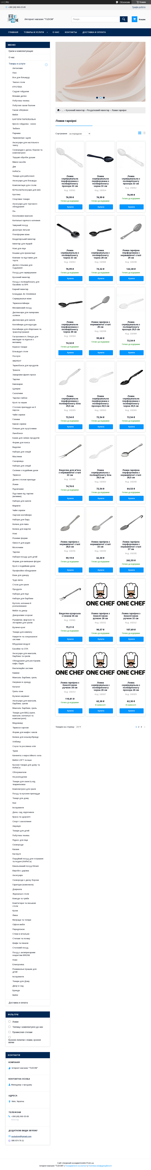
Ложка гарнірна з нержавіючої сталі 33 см (100, 544)
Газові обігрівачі (20, 110)
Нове (14, 960)
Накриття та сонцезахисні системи (24, 638)
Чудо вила (17, 580)
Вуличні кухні (18, 627)
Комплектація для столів (24, 185)
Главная (13, 32)
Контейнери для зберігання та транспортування (26, 330)
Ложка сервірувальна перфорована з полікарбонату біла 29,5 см (70, 401)
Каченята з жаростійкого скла (26, 755)
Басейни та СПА (20, 649)
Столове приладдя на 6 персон (24, 408)
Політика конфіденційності (100, 1166)
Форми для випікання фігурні (26, 561)
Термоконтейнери (20, 303)
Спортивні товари (21, 199)
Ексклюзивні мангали (22, 216)
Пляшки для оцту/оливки (24, 428)
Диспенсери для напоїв (23, 320)
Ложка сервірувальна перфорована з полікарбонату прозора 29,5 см (100, 401)
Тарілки (16, 379)
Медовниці (17, 723)
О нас (56, 32)
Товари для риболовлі (23, 176)
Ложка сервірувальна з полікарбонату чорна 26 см (100, 686)
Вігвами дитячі (19, 96)
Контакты (71, 32)
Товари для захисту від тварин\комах (23, 782)
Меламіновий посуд (22, 308)
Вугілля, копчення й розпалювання (21, 604)
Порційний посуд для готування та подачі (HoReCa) (27, 860)
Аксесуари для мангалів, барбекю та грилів (24, 654)
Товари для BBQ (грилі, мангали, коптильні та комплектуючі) (23, 715)
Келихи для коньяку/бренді (25, 737)
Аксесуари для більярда (24, 180)
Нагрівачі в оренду (21, 682)
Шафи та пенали (20, 943)
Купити (70, 207)
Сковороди (17, 845)
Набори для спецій (21, 452)
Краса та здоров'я (21, 817)
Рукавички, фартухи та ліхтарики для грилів (23, 621)
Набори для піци (20, 594)
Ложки (15, 484)
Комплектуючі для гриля (24, 789)
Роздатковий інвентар (98, 110)
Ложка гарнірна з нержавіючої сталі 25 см (100, 324)
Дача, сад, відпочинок (23, 812)
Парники (16, 133)
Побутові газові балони (23, 105)
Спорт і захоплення (21, 821)
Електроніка (18, 964)
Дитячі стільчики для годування (22, 266)
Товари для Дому (21, 981)
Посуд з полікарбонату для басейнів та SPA (25, 283)
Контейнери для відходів (24, 324)
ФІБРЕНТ (16, 361)
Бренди (16, 990)
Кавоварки (17, 384)
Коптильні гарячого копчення (26, 220)
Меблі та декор (19, 610)
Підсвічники (18, 489)
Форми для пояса (21, 442)
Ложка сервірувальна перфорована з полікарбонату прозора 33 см (69, 181)
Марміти (16, 506)
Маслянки (17, 456)
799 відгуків (125, 2)
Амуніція (16, 826)
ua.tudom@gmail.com (21, 1136)
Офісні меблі (18, 924)
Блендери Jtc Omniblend (24, 294)
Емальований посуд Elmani (25, 866)
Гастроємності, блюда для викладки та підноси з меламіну (25, 339)
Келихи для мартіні (21, 529)
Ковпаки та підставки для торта (24, 259)
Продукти (17, 589)
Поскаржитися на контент (76, 1166)
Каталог (16, 687)
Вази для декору (20, 575)
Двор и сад (18, 986)
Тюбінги (16, 128)
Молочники (17, 547)
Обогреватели (19, 772)
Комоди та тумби (20, 898)
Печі (14, 73)
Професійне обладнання (24, 570)
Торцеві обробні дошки (23, 157)
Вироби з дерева (20, 871)
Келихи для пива (20, 524)
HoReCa (16, 171)
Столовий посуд (20, 948)
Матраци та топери (21, 920)
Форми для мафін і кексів (24, 732)
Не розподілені (19, 777)
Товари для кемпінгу (22, 632)
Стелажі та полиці (21, 938)
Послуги (16, 356)
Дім (14, 166)
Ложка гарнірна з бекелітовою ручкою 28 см (100, 616)
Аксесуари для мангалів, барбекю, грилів (24, 702)
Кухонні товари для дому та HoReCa (26, 766)
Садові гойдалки (20, 91)
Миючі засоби (19, 162)
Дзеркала (17, 889)
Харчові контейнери (22, 515)
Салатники (17, 393)
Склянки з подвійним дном (25, 470)
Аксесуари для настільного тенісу (25, 143)
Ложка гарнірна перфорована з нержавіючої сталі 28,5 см (131, 474)
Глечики (16, 419)
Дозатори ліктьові (21, 230)
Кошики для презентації (23, 253)
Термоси (16, 475)
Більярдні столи (20, 351)
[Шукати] (124, 19)
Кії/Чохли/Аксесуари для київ (26, 190)
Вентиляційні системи (22, 668)
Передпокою (18, 929)
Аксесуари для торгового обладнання (24, 205)
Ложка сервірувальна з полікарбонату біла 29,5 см (100, 474)
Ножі (14, 533)
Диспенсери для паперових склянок (25, 313)
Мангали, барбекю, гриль (24, 677)
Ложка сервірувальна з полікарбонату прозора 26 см (131, 686)
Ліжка (15, 915)
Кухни (15, 910)
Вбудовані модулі (21, 644)
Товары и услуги (34, 32)
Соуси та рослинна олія (24, 746)
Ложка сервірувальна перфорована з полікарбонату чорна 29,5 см (131, 401)
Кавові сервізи (19, 424)
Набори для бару (21, 519)
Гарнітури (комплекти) (23, 884)
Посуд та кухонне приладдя (26, 793)
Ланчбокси (17, 433)
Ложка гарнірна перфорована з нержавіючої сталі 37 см (131, 545)
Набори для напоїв (21, 501)
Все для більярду (21, 77)
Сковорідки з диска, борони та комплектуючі (27, 151)
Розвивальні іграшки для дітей (24, 970)
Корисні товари (19, 347)
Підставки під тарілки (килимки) (22, 494)
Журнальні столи (20, 894)
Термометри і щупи (21, 138)
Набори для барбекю (22, 598)
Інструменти (18, 807)
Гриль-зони (17, 691)
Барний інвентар (20, 289)
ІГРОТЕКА (17, 87)
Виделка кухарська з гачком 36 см (70, 614)
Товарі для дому (20, 798)
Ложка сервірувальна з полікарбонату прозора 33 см (131, 180)
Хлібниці (16, 741)
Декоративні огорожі (22, 615)
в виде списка (144, 133)
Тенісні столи (18, 82)
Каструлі (16, 854)
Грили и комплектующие (21, 51)
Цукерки (16, 389)
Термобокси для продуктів (25, 365)
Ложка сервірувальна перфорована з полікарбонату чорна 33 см (100, 181)
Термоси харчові (20, 727)
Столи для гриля (20, 584)
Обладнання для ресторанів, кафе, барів (26, 662)
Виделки (16, 447)
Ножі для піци (19, 248)
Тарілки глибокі (19, 398)
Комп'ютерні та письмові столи (24, 904)
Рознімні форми (20, 538)
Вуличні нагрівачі (20, 696)
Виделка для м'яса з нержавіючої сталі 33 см (70, 472)
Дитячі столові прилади (23, 479)
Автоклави (17, 68)
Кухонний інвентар (75, 110)
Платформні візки (20, 234)
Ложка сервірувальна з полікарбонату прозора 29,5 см (131, 326)
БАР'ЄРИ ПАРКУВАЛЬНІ (24, 119)
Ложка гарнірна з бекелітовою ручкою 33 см (131, 616)
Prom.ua (90, 1163)
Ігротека (16, 194)
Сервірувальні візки (21, 298)
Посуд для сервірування (24, 272)
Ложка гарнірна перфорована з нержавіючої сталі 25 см (131, 254)
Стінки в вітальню (20, 934)
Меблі (15, 114)
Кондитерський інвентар (24, 239)
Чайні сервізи (18, 415)
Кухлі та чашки (19, 402)
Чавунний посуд (20, 225)
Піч (13, 211)
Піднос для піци (20, 840)
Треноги (16, 370)
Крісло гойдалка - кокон (24, 124)
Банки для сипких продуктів (25, 438)
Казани (15, 849)
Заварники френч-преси (24, 375)
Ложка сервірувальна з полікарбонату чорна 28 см (100, 254)
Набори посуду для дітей (24, 557)
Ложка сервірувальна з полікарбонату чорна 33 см (70, 254)
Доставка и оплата (94, 32)
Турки (15, 751)
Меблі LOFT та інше (22, 760)
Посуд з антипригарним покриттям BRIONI (23, 953)
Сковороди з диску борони (25, 880)
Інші (14, 803)
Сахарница (17, 461)
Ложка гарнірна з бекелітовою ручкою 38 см (69, 685)
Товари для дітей (20, 831)
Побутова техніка (20, 100)
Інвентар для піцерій (22, 244)
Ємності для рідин (21, 543)
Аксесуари (17, 875)
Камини (15, 673)
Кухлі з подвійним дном (23, 566)
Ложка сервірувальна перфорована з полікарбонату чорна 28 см (69, 327)
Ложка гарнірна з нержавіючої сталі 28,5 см (70, 544)
